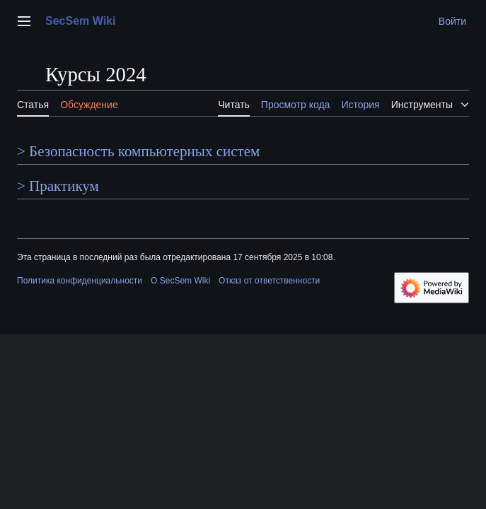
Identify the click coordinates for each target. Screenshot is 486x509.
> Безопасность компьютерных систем (138, 151)
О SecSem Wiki (180, 281)
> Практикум (58, 185)
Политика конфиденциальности (79, 281)
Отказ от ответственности (269, 281)
